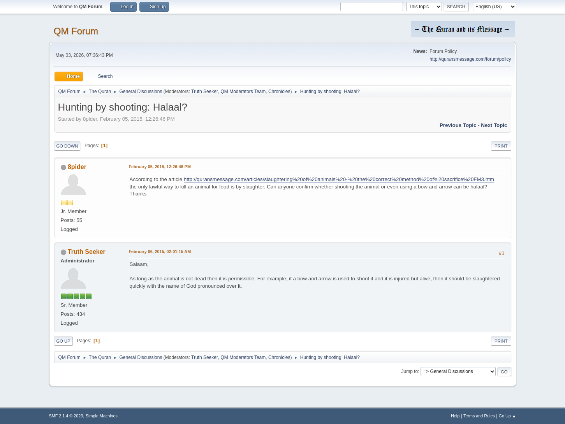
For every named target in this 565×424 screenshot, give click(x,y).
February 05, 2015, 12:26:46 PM (160, 166)
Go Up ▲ (507, 415)
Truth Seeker (204, 91)
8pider (77, 167)
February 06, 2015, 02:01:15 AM (160, 251)
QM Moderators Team (243, 91)
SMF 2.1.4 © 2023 (66, 415)
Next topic (494, 125)
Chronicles (279, 91)
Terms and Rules (479, 415)
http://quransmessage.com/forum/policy (470, 59)
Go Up (63, 341)
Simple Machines (102, 415)
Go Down (67, 146)
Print (501, 146)
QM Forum (76, 31)
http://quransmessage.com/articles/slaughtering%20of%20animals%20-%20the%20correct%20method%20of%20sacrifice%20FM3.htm (339, 179)
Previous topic (458, 125)
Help (455, 415)
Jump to (409, 371)
